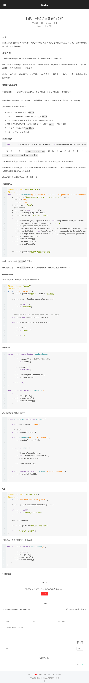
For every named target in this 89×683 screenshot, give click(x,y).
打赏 (44, 591)
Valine (83, 662)
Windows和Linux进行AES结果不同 (16, 607)
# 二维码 (44, 601)
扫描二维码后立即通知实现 (75, 607)
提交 (79, 646)
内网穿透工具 (65, 265)
